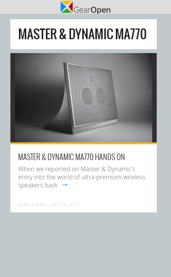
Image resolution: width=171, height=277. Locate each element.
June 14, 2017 (65, 204)
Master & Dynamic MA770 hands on (71, 156)
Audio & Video (32, 204)
